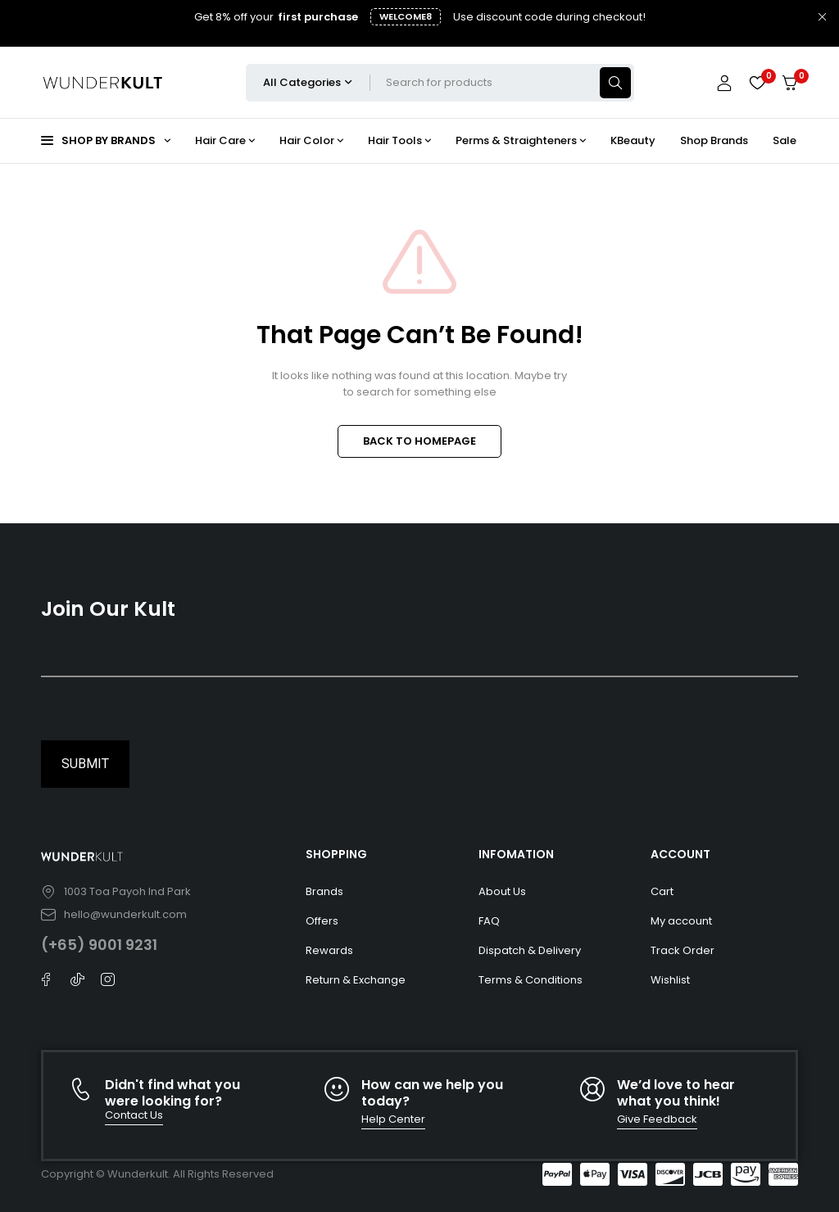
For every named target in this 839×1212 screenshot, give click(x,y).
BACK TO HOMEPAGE (419, 441)
